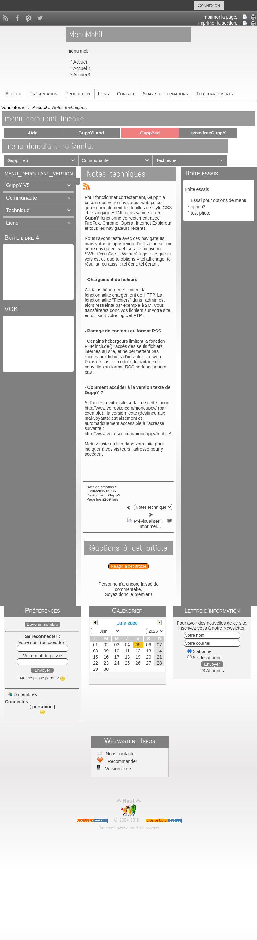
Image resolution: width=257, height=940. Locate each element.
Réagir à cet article (128, 566)
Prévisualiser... (145, 521)
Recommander (121, 761)
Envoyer (42, 670)
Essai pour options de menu (218, 200)
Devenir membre (42, 624)
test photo (201, 213)
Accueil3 (81, 74)
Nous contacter (120, 753)
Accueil (80, 62)
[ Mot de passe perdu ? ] (42, 678)
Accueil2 (81, 68)
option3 (198, 206)
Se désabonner (205, 657)
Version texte (117, 768)
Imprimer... (155, 524)
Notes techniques (116, 174)
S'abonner (200, 651)
